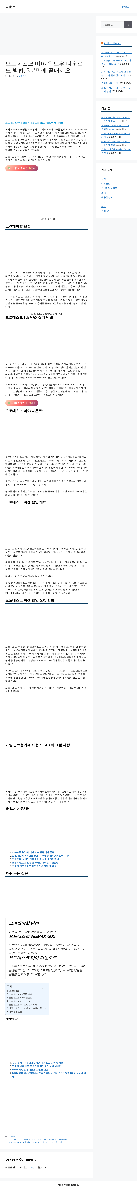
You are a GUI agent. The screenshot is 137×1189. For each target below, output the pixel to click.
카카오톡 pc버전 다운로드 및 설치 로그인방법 (35, 859)
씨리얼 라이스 (112, 43)
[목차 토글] (43, 987)
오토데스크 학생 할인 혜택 (21, 1001)
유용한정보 (107, 197)
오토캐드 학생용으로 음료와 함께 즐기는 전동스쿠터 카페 (41, 855)
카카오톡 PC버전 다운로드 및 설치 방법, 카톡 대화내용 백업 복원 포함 (37, 1139)
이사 (103, 201)
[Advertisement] (46, 35)
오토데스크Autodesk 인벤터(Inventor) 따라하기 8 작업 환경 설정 (36, 1142)
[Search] (128, 24)
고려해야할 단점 (16, 990)
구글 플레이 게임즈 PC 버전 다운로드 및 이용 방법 (37, 1062)
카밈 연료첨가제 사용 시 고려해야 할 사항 (27, 1008)
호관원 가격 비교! (110, 83)
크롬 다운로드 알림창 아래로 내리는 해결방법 (35, 862)
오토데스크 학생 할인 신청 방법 (23, 1004)
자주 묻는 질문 (15, 1011)
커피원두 (105, 211)
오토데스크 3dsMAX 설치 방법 (23, 994)
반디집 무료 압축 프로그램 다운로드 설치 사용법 (36, 1066)
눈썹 (103, 179)
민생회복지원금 (109, 188)
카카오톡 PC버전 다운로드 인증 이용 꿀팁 (33, 852)
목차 (9, 986)
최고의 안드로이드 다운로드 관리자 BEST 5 (34, 866)
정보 (103, 206)
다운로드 (12, 6)
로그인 (31, 1167)
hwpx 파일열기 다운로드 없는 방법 (30, 1069)
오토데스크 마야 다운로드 (20, 997)
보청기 (104, 192)
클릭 (21, 168)
